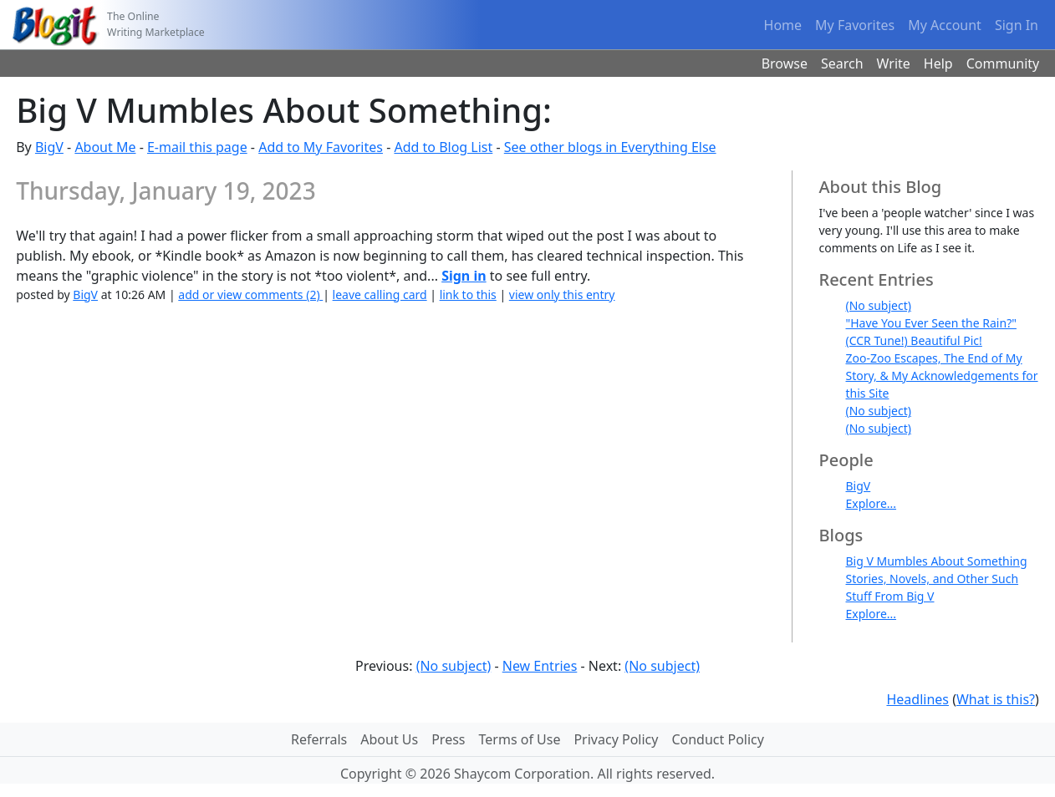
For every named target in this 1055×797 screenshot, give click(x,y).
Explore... (871, 503)
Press (448, 739)
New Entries (540, 666)
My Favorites (854, 25)
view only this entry (562, 294)
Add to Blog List (443, 147)
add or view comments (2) (250, 294)
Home (783, 25)
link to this (468, 294)
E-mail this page (197, 147)
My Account (944, 25)
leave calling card (380, 294)
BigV (49, 147)
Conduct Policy (717, 739)
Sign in (463, 276)
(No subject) (878, 305)
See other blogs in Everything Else (610, 147)
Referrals (319, 739)
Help (938, 63)
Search (842, 63)
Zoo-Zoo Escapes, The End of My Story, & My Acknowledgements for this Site (942, 375)
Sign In (1016, 25)
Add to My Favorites (320, 147)
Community (1003, 63)
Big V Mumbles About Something (936, 561)
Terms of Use (520, 739)
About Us (389, 739)
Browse (785, 63)
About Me (104, 147)
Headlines (917, 699)
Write (893, 63)
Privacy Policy (615, 739)
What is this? (995, 699)
